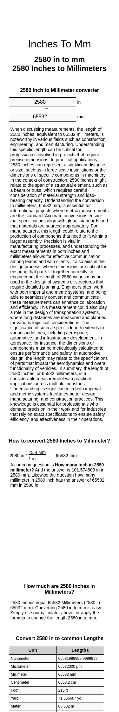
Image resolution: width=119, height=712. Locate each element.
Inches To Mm (59, 44)
